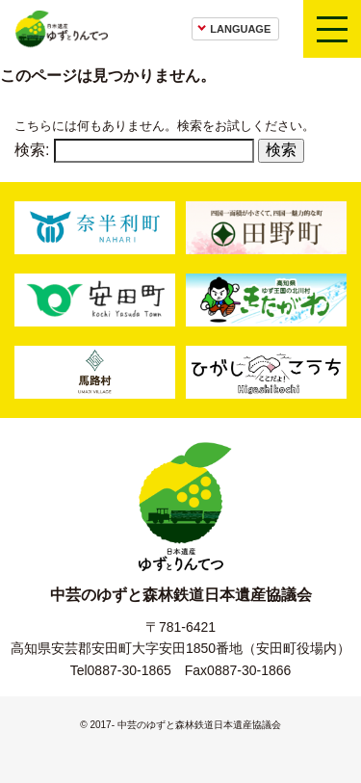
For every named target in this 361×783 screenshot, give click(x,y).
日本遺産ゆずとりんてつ (61, 29)
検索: (31, 150)
